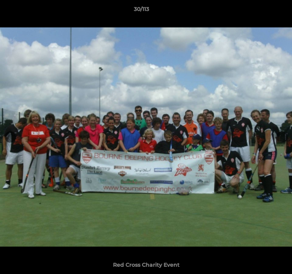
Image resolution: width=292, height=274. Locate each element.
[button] (264, 11)
